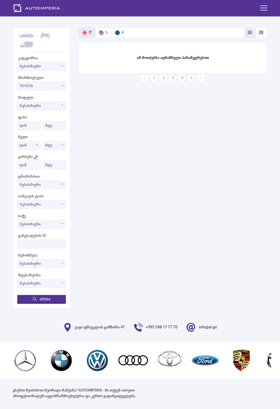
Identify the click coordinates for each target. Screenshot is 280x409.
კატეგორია (28, 58)
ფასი (22, 117)
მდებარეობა (29, 275)
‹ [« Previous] (144, 78)
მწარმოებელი (30, 78)
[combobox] (41, 66)
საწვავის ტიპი (30, 196)
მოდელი (25, 98)
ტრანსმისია (29, 177)
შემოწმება (27, 256)
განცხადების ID (32, 236)
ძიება (41, 299)
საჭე (22, 216)
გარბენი (28, 157)
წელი (23, 137)
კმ (36, 157)
